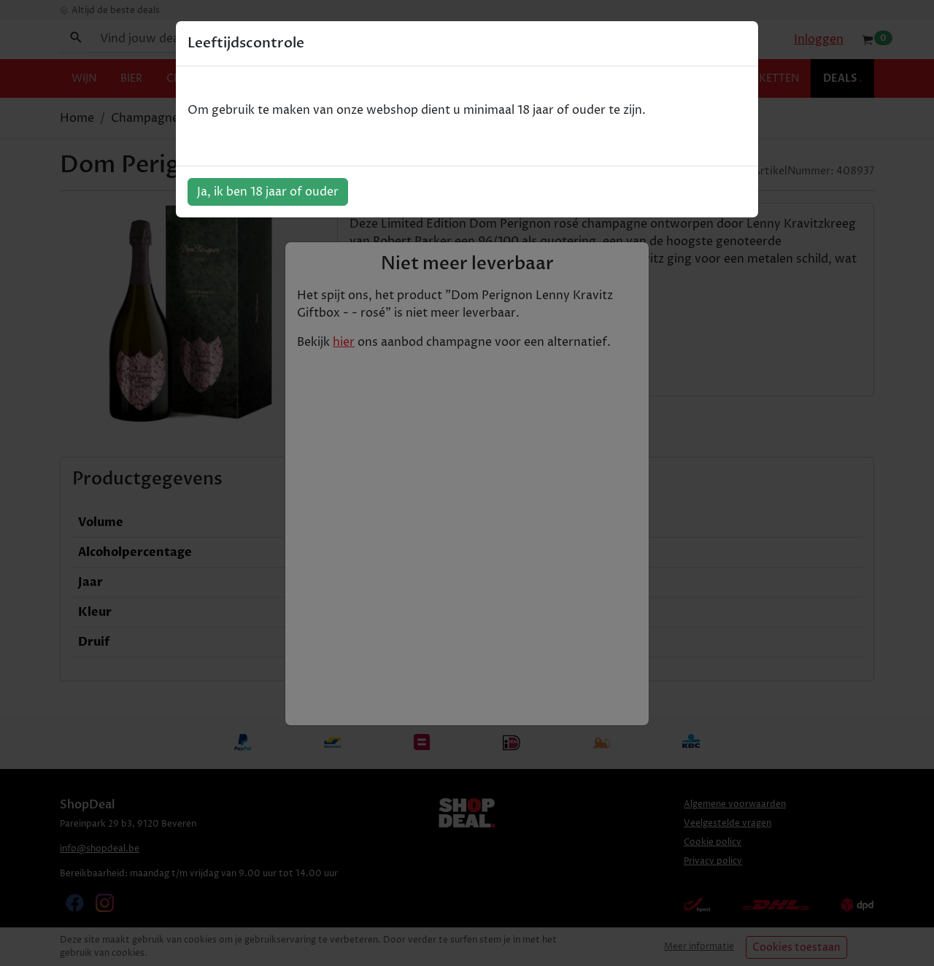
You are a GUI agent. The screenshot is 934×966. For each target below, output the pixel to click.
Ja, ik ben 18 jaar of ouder (268, 192)
